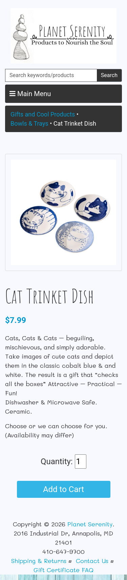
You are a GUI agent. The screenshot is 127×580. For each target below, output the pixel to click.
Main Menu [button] (30, 94)
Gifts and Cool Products (42, 114)
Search (109, 75)
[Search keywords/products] (51, 75)
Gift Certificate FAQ (63, 570)
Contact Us (92, 561)
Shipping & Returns (38, 561)
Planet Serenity (89, 524)
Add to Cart (63, 489)
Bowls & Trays (29, 123)
